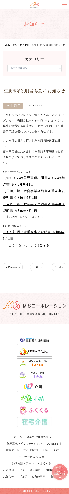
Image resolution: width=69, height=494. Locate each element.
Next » (59, 267)
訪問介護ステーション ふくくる (31, 463)
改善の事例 (38, 476)
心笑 (45, 450)
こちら (39, 216)
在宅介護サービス (14, 470)
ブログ (23, 476)
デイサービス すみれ (31, 456)
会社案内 (35, 470)
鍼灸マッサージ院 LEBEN (22, 450)
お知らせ (8, 476)
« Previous (13, 267)
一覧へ (37, 267)
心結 (56, 450)
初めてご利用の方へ (39, 437)
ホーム (18, 437)
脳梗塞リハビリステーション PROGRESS (33, 443)
